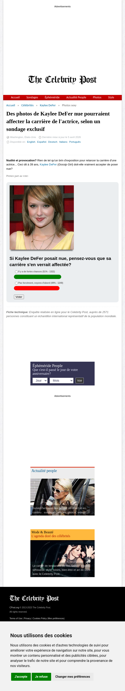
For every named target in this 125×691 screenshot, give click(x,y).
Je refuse (41, 676)
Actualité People (76, 97)
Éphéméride (52, 97)
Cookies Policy (40, 618)
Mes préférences (56, 618)
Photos (97, 97)
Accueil (15, 97)
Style (111, 97)
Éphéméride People (47, 366)
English (31, 141)
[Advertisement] (62, 39)
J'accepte (21, 676)
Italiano (63, 141)
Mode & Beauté (42, 532)
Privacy (27, 618)
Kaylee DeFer (48, 105)
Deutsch (52, 141)
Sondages (32, 97)
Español (41, 141)
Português (75, 141)
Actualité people (44, 471)
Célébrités (27, 105)
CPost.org (14, 607)
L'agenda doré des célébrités (50, 536)
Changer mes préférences (72, 676)
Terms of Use (16, 618)
